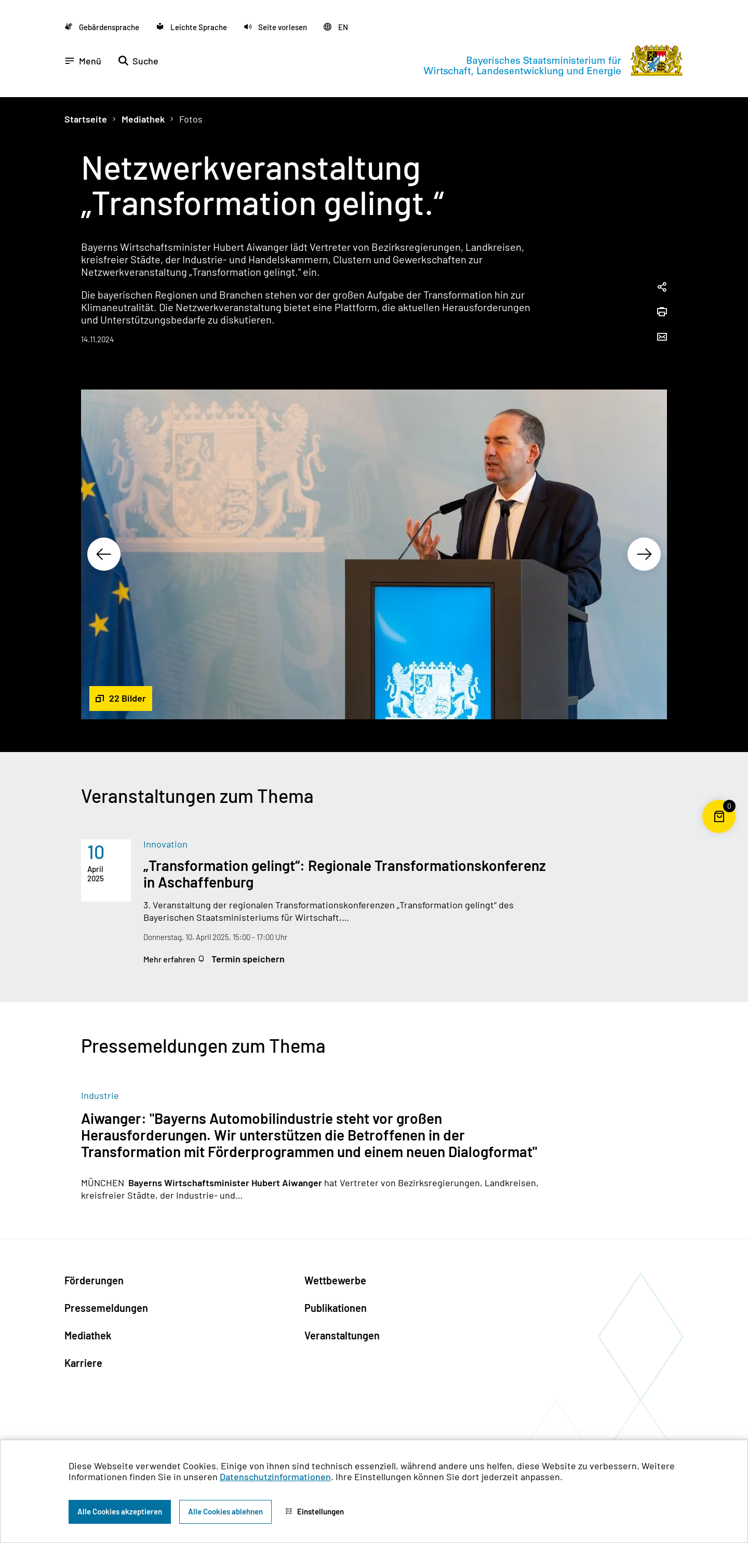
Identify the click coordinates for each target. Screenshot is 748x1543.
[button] (275, 27)
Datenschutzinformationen (275, 1476)
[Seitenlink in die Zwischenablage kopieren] (662, 287)
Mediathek (143, 119)
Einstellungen (314, 1511)
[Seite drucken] (662, 312)
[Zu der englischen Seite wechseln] (336, 27)
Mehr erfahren (170, 959)
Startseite (85, 119)
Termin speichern (241, 958)
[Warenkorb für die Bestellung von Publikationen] (719, 833)
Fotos (191, 119)
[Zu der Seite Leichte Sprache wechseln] (191, 27)
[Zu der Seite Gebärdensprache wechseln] (101, 27)
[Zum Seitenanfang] (719, 771)
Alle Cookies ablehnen (225, 1511)
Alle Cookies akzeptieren (119, 1511)
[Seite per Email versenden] (662, 337)
